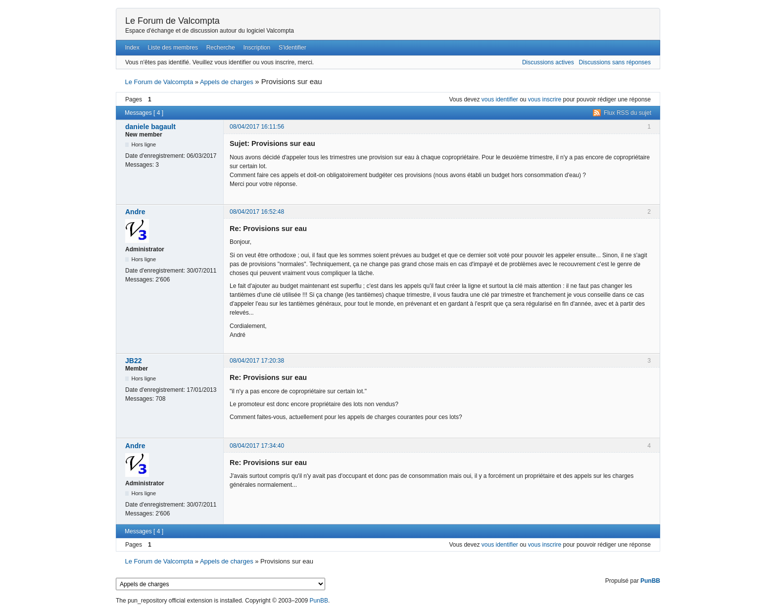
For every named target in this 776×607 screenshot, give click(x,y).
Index (132, 47)
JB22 (133, 361)
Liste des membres (173, 47)
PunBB (650, 580)
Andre (135, 212)
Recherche (220, 47)
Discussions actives (548, 62)
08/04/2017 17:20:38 (257, 360)
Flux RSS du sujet (627, 112)
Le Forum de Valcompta (172, 21)
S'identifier (292, 47)
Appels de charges (226, 82)
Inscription (257, 47)
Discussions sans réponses (615, 62)
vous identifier (500, 99)
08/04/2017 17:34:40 (257, 445)
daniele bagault (150, 127)
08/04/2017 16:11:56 (257, 126)
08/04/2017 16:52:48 (257, 211)
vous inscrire (544, 99)
